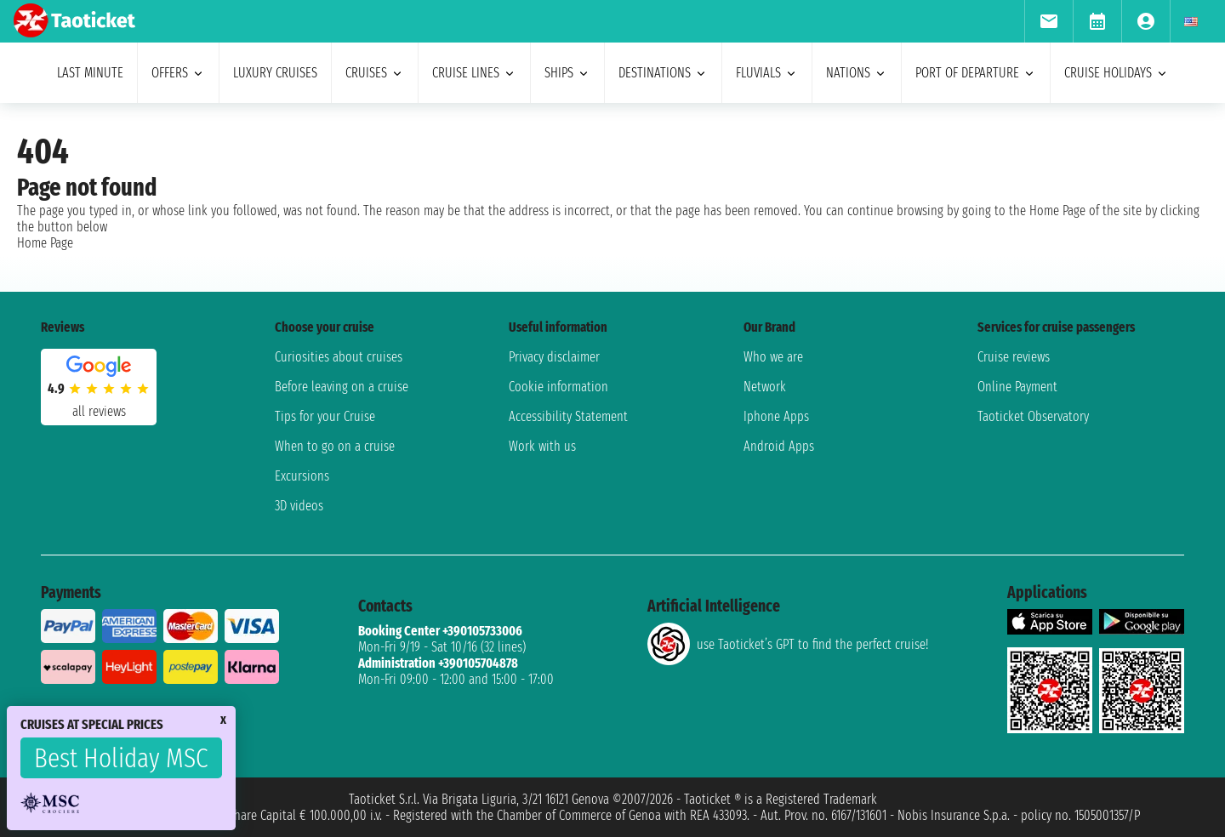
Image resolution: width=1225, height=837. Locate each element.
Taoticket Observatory (1033, 416)
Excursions (302, 476)
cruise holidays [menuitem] (1116, 73)
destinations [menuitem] (663, 73)
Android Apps (779, 446)
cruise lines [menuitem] (474, 73)
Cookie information (558, 387)
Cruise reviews (1013, 357)
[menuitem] (1048, 21)
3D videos (299, 506)
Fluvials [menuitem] (767, 73)
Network (765, 387)
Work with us (542, 446)
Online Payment (1017, 387)
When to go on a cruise (335, 446)
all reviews (99, 411)
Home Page (45, 243)
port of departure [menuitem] (975, 73)
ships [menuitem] (567, 73)
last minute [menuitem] (90, 73)
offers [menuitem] (178, 73)
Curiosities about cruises (338, 357)
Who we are (773, 357)
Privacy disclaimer (554, 357)
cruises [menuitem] (374, 73)
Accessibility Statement (568, 416)
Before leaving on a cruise (341, 387)
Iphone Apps (776, 416)
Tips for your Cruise (325, 416)
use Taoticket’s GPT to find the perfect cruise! (787, 644)
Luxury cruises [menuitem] (275, 73)
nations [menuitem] (856, 73)
